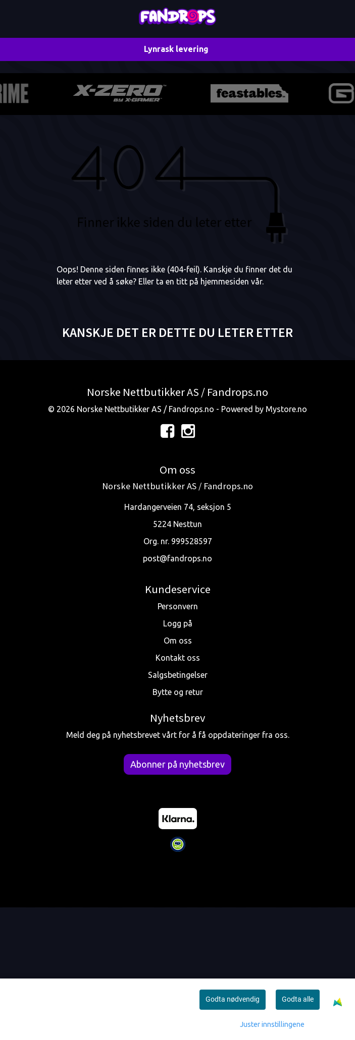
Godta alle (298, 999)
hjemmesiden (224, 413)
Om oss (178, 772)
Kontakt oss (178, 789)
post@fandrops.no (177, 690)
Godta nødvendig (233, 999)
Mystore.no (286, 541)
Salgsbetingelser (178, 807)
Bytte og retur (178, 824)
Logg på (177, 755)
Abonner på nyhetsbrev (177, 896)
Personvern (178, 738)
